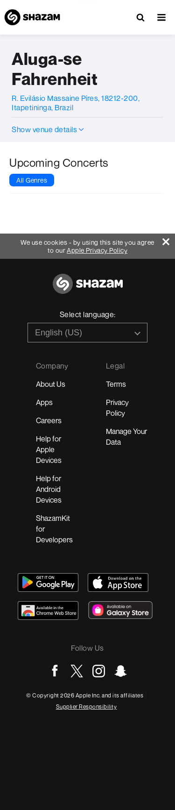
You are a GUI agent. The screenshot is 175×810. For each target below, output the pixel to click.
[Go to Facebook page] (55, 671)
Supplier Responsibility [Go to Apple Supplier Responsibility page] (86, 706)
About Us (50, 384)
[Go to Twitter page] (76, 671)
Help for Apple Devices (49, 449)
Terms (116, 384)
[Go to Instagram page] (98, 671)
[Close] (168, 239)
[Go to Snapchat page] (120, 671)
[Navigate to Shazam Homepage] (32, 17)
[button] (161, 17)
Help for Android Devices (49, 489)
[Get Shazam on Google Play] (48, 582)
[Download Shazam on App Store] (118, 582)
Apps (44, 402)
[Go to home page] (88, 289)
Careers (49, 420)
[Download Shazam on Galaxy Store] (120, 610)
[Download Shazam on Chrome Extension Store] (48, 610)
